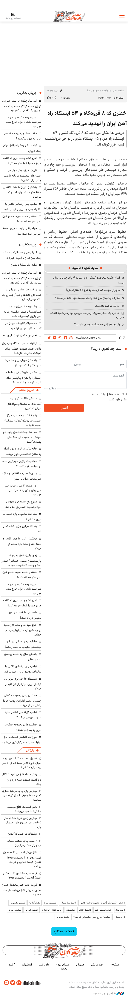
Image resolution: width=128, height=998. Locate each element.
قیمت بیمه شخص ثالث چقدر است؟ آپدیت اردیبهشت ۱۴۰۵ (22, 875)
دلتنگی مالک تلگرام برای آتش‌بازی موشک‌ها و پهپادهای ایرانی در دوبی (24, 403)
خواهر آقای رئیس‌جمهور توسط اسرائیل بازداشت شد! (22, 231)
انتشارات (27, 964)
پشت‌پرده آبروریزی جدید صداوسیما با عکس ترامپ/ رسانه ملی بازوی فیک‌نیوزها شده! (22, 311)
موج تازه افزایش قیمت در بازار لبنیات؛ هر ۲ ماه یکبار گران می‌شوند (21, 740)
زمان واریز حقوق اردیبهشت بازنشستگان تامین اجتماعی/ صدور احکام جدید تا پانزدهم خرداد (21, 560)
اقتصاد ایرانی (31, 910)
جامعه (105, 90)
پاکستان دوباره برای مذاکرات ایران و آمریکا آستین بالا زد (23, 363)
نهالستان (70, 910)
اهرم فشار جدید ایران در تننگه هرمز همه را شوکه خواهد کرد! (22, 161)
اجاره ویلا (120, 910)
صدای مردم (62, 964)
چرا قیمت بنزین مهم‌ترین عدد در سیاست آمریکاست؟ (21, 464)
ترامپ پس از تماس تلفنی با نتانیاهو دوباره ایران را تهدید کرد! (22, 206)
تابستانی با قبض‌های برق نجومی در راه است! (24, 615)
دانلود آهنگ (85, 910)
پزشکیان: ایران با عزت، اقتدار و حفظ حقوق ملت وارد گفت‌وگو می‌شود (22, 192)
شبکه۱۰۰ (114, 964)
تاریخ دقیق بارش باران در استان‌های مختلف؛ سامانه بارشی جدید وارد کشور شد (22, 175)
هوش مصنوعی (17, 903)
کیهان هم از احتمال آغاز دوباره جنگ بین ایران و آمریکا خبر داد (22, 255)
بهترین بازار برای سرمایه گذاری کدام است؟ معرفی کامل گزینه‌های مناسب (21, 795)
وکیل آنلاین (34, 903)
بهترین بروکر (14, 910)
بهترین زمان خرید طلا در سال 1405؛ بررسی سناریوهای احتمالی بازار (22, 822)
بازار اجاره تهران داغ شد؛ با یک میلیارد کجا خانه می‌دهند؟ (87, 298)
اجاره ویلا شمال (68, 903)
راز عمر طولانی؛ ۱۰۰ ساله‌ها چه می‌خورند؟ (97, 324)
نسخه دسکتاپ (64, 931)
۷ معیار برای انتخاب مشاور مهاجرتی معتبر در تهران (24, 843)
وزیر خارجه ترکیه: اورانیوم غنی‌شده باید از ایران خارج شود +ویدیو (23, 122)
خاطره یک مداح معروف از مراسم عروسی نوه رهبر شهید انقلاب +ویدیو (87, 315)
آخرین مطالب (26, 390)
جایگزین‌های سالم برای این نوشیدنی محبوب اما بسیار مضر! (23, 644)
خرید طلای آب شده (52, 910)
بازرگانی (30, 750)
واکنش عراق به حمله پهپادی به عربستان (22, 657)
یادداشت (44, 964)
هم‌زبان (80, 964)
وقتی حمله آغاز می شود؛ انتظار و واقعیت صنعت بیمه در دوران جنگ (21, 779)
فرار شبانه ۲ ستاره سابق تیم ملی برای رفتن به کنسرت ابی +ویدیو (23, 490)
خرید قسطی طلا (103, 910)
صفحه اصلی (118, 90)
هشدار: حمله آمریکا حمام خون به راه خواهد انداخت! (21, 219)
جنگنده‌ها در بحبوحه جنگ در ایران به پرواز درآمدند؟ (22, 136)
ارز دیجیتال (119, 917)
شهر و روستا (93, 90)
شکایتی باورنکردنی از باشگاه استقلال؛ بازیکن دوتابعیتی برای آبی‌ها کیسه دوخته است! (23, 377)
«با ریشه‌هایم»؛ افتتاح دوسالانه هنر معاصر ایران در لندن (21, 476)
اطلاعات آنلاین (69, 16)
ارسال (64, 407)
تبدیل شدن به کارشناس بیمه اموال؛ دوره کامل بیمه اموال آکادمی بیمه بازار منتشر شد (21, 763)
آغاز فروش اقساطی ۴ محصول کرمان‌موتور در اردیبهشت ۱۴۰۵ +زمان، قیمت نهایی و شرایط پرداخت (22, 859)
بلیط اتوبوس (62, 917)
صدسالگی (97, 964)
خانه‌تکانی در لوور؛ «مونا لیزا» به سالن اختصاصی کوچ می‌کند (22, 451)
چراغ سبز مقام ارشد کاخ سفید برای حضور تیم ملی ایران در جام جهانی (22, 630)
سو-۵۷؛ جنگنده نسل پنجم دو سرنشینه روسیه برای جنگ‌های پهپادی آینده (22, 437)
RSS (64, 969)
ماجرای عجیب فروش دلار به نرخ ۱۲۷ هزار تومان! (93, 290)
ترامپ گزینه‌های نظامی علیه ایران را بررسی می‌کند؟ (23, 715)
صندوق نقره (50, 903)
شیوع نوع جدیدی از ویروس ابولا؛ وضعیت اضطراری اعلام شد (23, 504)
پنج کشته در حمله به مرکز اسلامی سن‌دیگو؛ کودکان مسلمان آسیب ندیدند (22, 420)
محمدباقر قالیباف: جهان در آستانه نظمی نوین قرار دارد (23, 326)
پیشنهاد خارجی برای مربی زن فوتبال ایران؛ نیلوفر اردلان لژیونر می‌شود (22, 683)
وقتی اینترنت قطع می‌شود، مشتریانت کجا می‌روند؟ (23, 809)
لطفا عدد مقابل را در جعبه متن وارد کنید (109, 397)
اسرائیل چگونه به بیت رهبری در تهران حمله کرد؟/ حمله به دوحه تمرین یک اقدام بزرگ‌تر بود (21, 105)
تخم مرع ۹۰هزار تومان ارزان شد (19, 335)
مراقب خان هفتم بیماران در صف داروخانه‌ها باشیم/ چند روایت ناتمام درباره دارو (21, 294)
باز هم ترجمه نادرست (107, 306)
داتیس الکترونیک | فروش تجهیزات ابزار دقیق (102, 903)
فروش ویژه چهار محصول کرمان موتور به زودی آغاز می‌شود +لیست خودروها (21, 889)
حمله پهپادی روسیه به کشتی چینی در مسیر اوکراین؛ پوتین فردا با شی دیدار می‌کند (22, 700)
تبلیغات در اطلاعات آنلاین (22, 833)
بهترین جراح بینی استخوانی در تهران (91, 917)
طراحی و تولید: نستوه (108, 993)
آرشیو (12, 964)
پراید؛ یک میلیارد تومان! (23, 264)
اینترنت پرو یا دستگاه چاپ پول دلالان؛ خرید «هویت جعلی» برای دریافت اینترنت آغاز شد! (21, 348)
